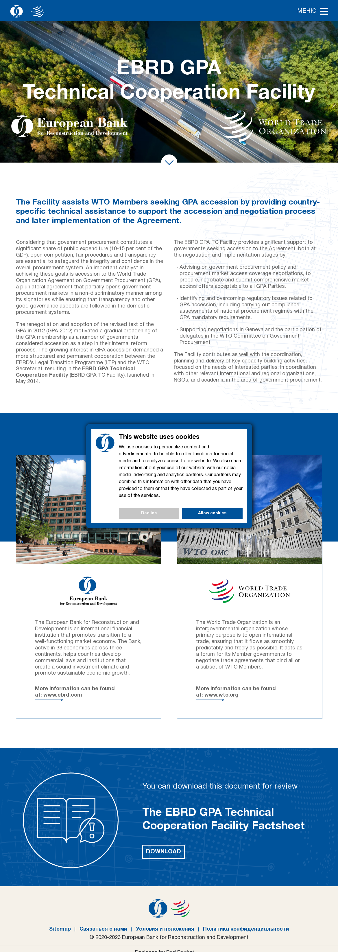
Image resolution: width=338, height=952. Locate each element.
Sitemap (60, 929)
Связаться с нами (103, 929)
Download (163, 852)
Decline (149, 513)
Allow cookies (212, 513)
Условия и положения (165, 929)
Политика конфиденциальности (246, 929)
